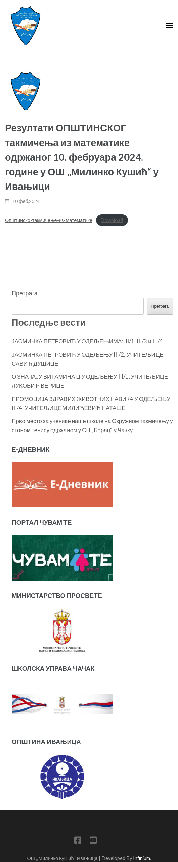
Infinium (141, 858)
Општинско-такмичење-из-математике (48, 220)
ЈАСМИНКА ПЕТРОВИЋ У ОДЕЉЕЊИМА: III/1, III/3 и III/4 (87, 341)
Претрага (25, 293)
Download (112, 220)
